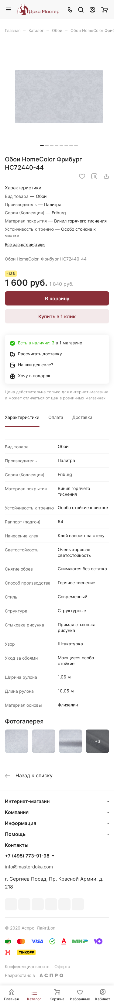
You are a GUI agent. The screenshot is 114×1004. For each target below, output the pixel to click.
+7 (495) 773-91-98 (27, 856)
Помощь (15, 834)
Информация (20, 823)
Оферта (62, 966)
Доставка (82, 417)
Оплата (55, 417)
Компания (17, 812)
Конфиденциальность (27, 966)
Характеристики (22, 417)
